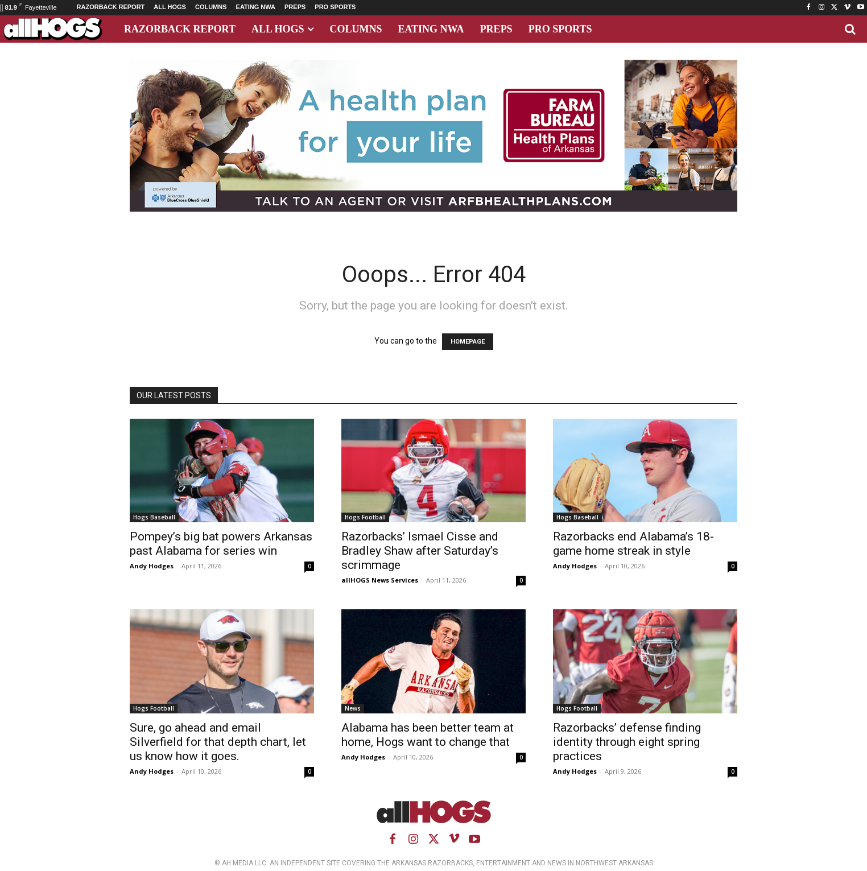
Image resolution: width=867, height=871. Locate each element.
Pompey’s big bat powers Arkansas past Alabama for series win (221, 544)
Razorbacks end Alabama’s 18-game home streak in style (633, 544)
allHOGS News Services (379, 580)
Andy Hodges (152, 566)
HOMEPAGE (468, 341)
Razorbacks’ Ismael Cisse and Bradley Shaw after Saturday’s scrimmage (419, 551)
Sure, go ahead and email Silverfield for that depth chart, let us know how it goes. (218, 742)
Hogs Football (365, 517)
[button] (850, 29)
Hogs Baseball (154, 517)
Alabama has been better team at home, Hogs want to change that (427, 735)
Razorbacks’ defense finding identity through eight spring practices (627, 742)
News (353, 708)
